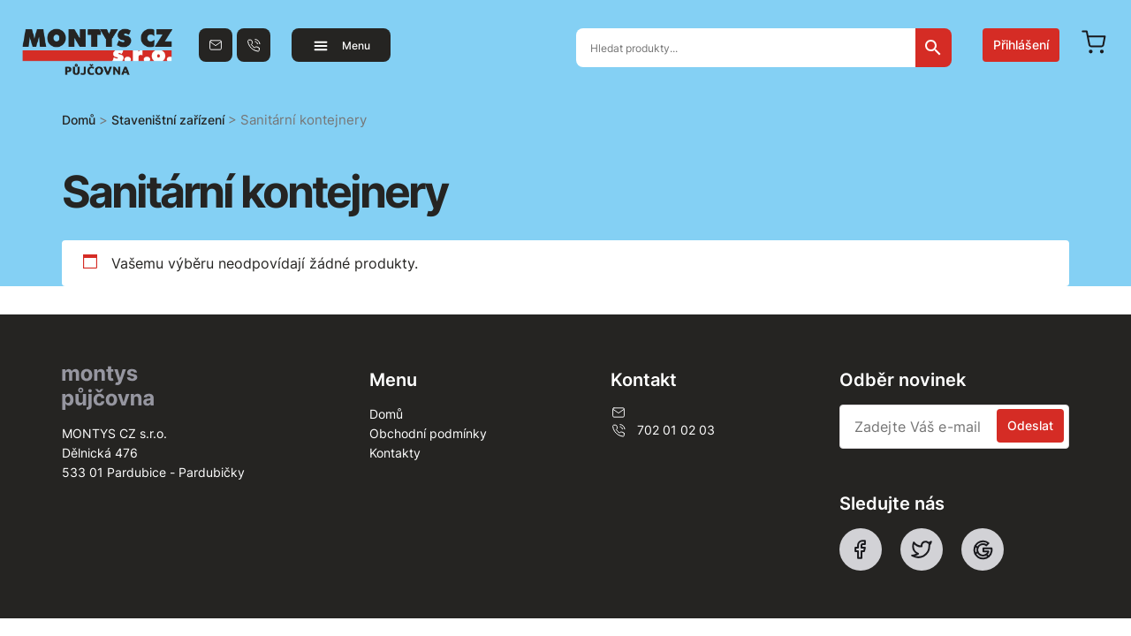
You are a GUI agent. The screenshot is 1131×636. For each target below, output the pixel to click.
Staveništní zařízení (167, 119)
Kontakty (395, 452)
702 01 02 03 (663, 430)
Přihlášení (1021, 44)
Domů (78, 119)
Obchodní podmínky (428, 433)
